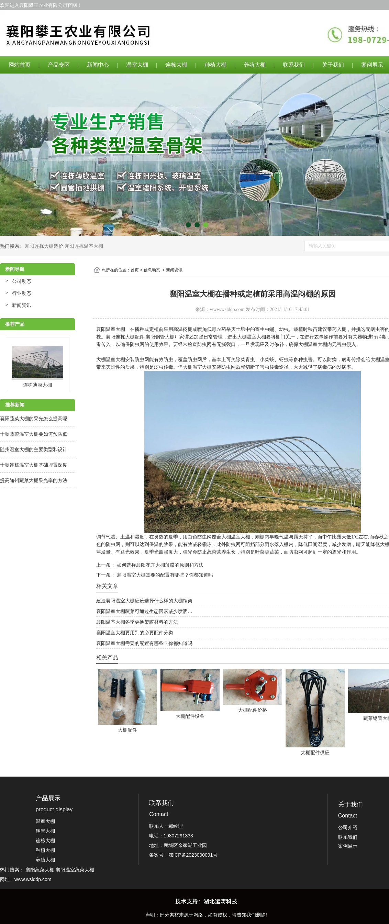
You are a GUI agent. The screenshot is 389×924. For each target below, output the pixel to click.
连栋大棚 (176, 65)
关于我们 (333, 65)
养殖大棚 (255, 65)
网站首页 (20, 65)
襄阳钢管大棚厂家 (165, 336)
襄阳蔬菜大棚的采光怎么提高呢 (33, 418)
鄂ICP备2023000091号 (193, 855)
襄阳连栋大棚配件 (125, 336)
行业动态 (21, 293)
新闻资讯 (21, 305)
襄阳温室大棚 (110, 329)
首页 (135, 270)
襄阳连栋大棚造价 (44, 246)
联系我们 (294, 65)
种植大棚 (215, 65)
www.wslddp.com (227, 309)
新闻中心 (98, 65)
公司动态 (21, 281)
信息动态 (152, 270)
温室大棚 (137, 65)
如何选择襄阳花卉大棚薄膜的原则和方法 (159, 565)
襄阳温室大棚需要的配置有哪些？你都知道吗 (164, 575)
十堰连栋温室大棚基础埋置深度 (33, 465)
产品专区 (59, 65)
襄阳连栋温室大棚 (84, 246)
